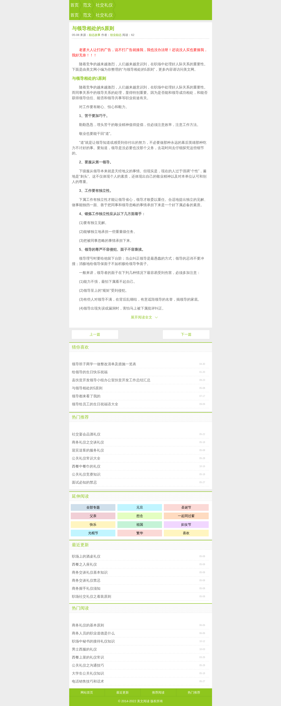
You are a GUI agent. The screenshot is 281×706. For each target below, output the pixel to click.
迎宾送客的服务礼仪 (88, 450)
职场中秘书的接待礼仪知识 (93, 641)
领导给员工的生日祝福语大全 (95, 404)
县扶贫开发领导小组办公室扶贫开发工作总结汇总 (111, 380)
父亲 (93, 516)
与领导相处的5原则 (87, 388)
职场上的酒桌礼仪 (86, 556)
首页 (74, 5)
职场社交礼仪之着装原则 (91, 596)
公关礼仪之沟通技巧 (88, 665)
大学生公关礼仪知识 (88, 673)
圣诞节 (186, 507)
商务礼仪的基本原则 (88, 625)
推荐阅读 (158, 692)
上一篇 (95, 334)
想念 (139, 516)
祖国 (139, 524)
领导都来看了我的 (86, 396)
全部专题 (93, 507)
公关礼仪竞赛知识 (86, 474)
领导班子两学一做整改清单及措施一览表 (104, 364)
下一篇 (186, 334)
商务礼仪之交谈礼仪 (88, 442)
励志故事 (94, 35)
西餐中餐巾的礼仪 (86, 466)
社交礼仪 (104, 5)
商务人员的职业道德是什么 (93, 633)
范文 (87, 5)
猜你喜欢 (80, 347)
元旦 (139, 507)
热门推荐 (80, 417)
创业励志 (116, 35)
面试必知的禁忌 (84, 482)
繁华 (139, 533)
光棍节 (93, 533)
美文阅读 (143, 701)
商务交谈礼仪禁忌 (86, 580)
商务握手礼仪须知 (86, 588)
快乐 (93, 524)
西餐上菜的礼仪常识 (88, 657)
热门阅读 (80, 608)
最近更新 (80, 544)
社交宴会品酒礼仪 (86, 434)
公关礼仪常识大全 (86, 458)
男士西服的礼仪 (84, 649)
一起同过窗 (186, 516)
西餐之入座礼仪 (84, 564)
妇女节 (186, 524)
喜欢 (186, 533)
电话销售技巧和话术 (88, 681)
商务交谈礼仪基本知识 (90, 572)
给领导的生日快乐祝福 (90, 372)
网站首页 (87, 692)
